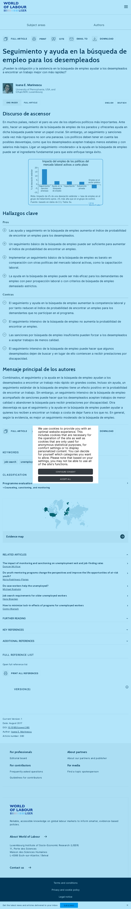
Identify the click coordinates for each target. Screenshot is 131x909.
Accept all (65, 479)
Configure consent (65, 472)
